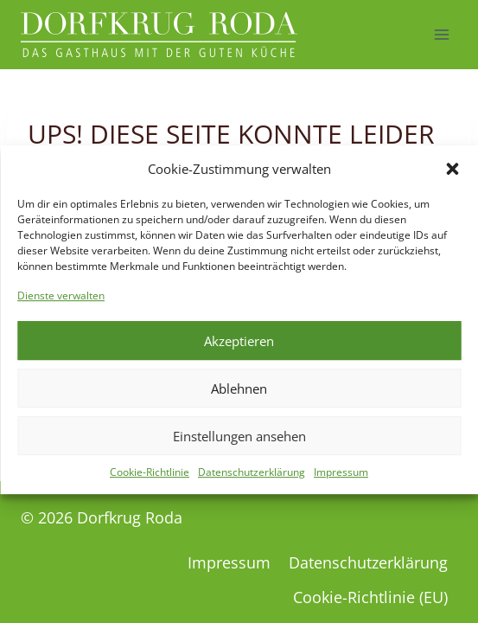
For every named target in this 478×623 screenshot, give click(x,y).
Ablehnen (239, 397)
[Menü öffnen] (441, 34)
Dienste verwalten (61, 304)
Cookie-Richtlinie (149, 480)
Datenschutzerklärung (251, 480)
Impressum (341, 480)
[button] (452, 177)
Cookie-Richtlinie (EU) (370, 597)
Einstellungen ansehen (239, 444)
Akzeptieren (239, 349)
